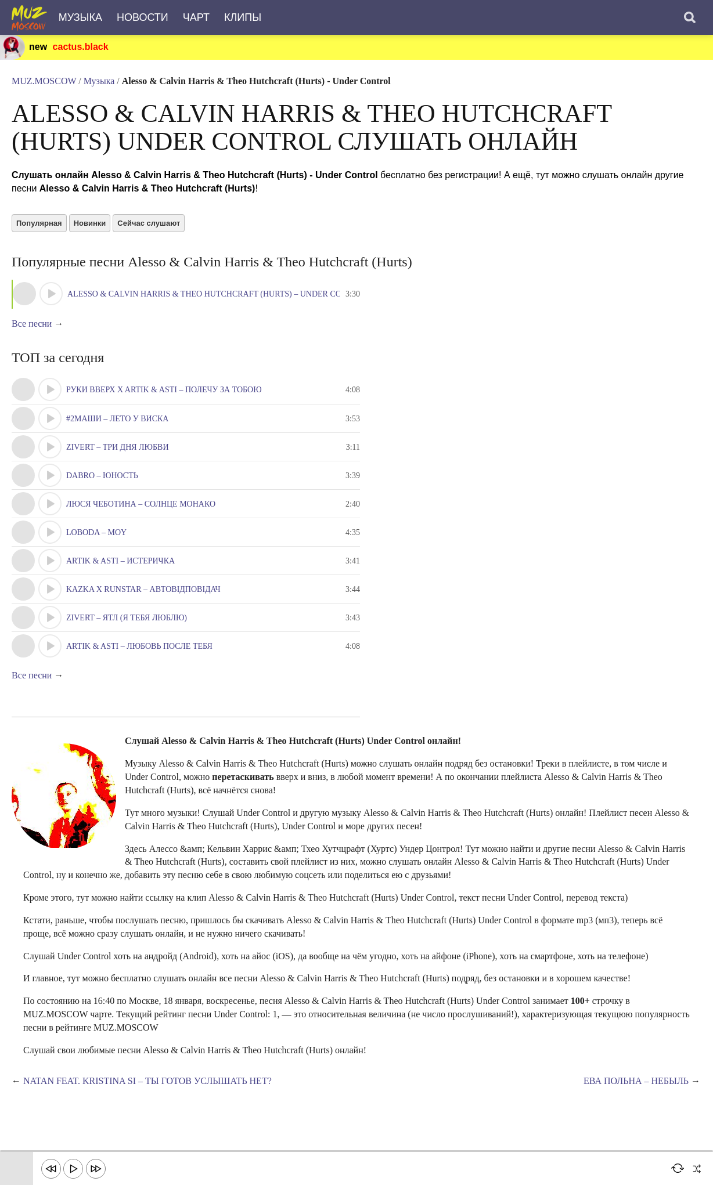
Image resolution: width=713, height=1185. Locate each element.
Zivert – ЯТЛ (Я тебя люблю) (126, 617)
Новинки (90, 223)
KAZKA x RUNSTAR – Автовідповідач (143, 589)
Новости (142, 17)
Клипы (242, 17)
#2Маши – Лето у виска (117, 418)
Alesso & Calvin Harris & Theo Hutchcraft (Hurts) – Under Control (218, 294)
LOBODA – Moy (96, 532)
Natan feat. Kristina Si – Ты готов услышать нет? (147, 1081)
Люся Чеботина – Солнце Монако (140, 504)
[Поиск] (690, 17)
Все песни (32, 323)
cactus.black (81, 47)
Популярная (39, 223)
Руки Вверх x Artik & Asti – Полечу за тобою (164, 389)
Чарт (196, 17)
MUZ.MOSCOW (44, 81)
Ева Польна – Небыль (636, 1081)
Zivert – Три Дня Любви (117, 447)
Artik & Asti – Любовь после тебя (139, 646)
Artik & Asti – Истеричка (120, 561)
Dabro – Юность (102, 475)
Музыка (80, 17)
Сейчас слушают (148, 223)
